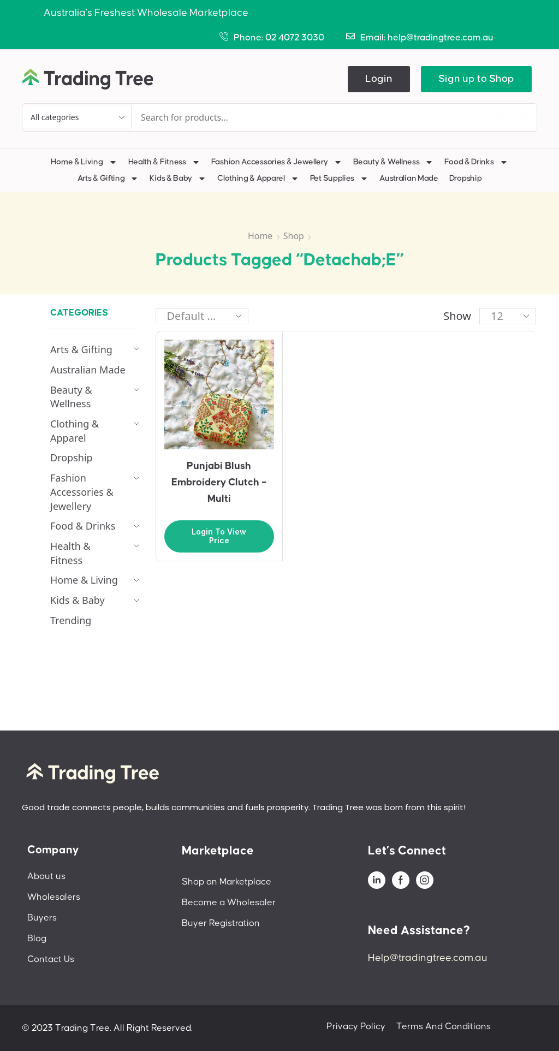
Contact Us (50, 959)
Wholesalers (53, 897)
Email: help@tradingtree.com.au (426, 38)
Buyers (42, 918)
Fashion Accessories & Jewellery (276, 162)
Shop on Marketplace (226, 882)
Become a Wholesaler (229, 902)
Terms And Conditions (443, 1026)
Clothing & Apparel (258, 178)
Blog (36, 938)
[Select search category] (77, 117)
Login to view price (219, 536)
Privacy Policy (355, 1026)
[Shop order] (202, 316)
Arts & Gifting (108, 178)
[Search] (504, 117)
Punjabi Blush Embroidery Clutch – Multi (219, 482)
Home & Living (84, 162)
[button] (379, 79)
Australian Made (408, 178)
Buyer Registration (221, 923)
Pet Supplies (339, 178)
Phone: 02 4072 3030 (279, 38)
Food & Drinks (476, 162)
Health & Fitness (164, 162)
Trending (70, 620)
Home (260, 236)
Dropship (465, 178)
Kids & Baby (178, 178)
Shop (293, 236)
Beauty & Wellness (393, 162)
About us (46, 876)
